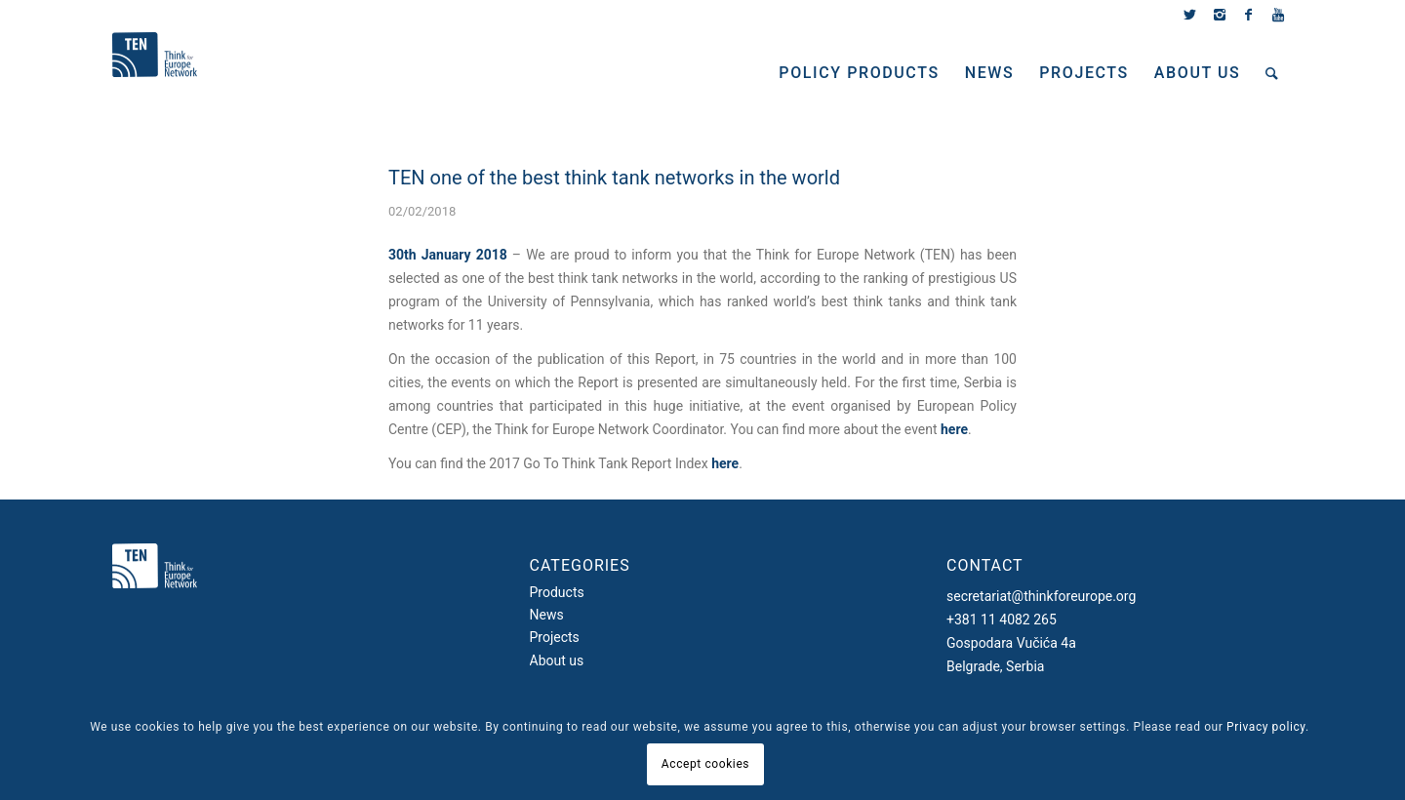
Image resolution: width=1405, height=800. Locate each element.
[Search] (1273, 73)
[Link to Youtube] (1278, 14)
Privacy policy (1265, 727)
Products (557, 592)
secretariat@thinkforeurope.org (1041, 596)
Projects (555, 637)
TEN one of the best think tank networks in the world (614, 177)
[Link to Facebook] (1248, 14)
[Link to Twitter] (1190, 14)
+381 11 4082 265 (1001, 619)
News (547, 614)
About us (557, 660)
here (954, 429)
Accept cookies (705, 764)
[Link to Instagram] (1219, 14)
